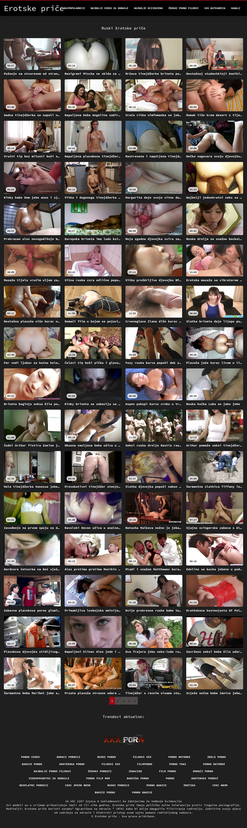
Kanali (235, 8)
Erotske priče (106, 816)
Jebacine (135, 771)
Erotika (189, 785)
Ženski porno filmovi (183, 8)
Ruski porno (106, 757)
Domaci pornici (68, 757)
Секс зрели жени (77, 785)
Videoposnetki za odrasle (49, 778)
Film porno (167, 771)
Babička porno (138, 778)
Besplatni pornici (33, 785)
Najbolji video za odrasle (109, 8)
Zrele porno (216, 757)
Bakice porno (32, 764)
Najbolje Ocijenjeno (148, 8)
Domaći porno (203, 771)
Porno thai (177, 764)
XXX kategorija (214, 8)
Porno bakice (156, 785)
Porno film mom (98, 778)
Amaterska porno (72, 764)
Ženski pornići (100, 771)
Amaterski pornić (204, 778)
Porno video (30, 757)
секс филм (220, 785)
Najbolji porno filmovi (52, 771)
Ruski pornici (118, 785)
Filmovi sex (142, 757)
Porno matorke (179, 757)
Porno (170, 778)
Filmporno (144, 764)
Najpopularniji (74, 8)
